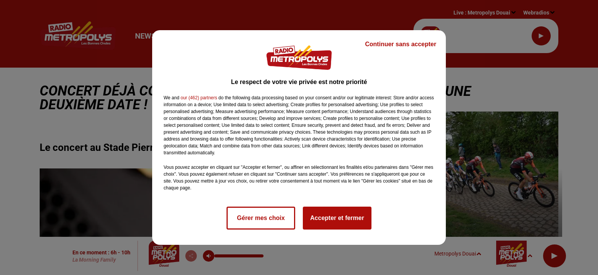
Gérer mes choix (261, 218)
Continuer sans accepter (400, 44)
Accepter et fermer (337, 218)
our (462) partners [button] (198, 97)
